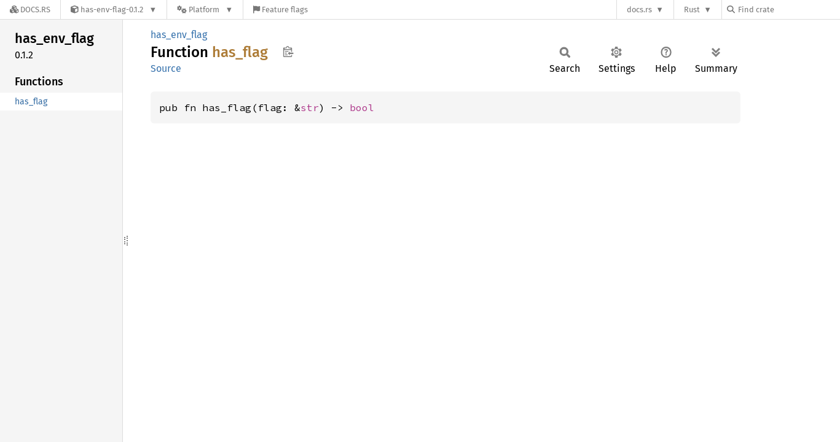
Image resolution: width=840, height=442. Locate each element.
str (309, 107)
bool (362, 107)
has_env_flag (179, 35)
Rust (692, 9)
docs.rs (639, 9)
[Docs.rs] (30, 9)
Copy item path (288, 51)
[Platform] (205, 9)
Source (166, 68)
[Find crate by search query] (788, 9)
